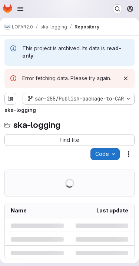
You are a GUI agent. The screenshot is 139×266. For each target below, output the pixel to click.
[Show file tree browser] (10, 99)
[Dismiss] (125, 78)
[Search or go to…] (117, 8)
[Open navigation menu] (20, 9)
